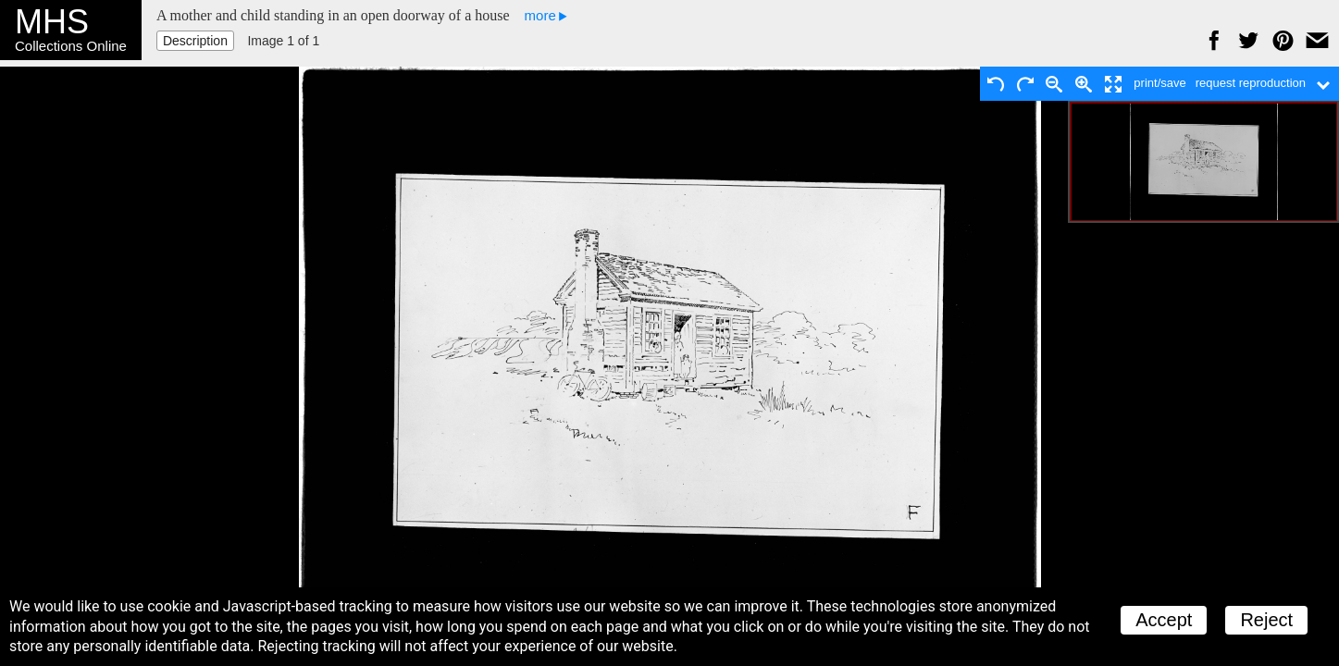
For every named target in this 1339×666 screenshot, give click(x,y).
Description (195, 40)
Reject (1266, 620)
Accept (1163, 620)
